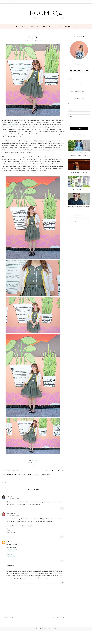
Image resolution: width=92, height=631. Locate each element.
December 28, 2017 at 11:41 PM (12, 544)
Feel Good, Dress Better (79, 189)
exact (36, 460)
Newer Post (8, 617)
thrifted (49, 475)
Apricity (32, 460)
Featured (14, 475)
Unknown (9, 542)
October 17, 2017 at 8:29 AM (12, 515)
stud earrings (24, 576)
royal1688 (9, 554)
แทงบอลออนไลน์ (11, 550)
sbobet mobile (10, 552)
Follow (70, 79)
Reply (62, 508)
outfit (24, 475)
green (20, 475)
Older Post (58, 617)
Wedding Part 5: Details (79, 172)
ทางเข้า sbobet (10, 556)
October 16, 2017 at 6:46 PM (12, 499)
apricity (9, 475)
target (44, 475)
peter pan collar (36, 475)
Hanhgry (9, 496)
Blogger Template (52, 628)
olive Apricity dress (13, 125)
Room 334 (46, 12)
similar (36, 463)
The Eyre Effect (11, 513)
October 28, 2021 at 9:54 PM (12, 568)
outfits (29, 475)
